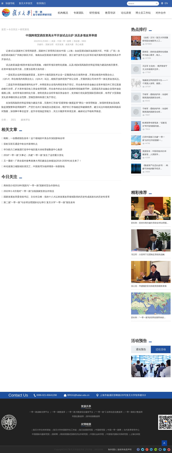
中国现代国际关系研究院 (117, 434)
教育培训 (110, 12)
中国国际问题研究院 (41, 434)
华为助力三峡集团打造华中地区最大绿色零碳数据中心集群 (33, 149)
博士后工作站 (143, 12)
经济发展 (59, 44)
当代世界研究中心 (131, 430)
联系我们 (41, 3)
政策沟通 (69, 44)
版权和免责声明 (125, 449)
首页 (3, 29)
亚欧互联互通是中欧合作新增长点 (21, 144)
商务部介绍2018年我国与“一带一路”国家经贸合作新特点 (32, 185)
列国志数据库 (78, 416)
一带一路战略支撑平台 (39, 412)
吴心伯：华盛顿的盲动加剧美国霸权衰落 (149, 286)
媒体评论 (25, 120)
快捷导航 (10, 3)
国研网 (55, 434)
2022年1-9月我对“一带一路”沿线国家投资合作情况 (29, 191)
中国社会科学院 (97, 434)
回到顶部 (164, 443)
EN (166, 3)
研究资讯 (24, 29)
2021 (13, 120)
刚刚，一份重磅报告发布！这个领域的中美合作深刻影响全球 (34, 138)
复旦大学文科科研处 (42, 430)
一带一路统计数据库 (134, 412)
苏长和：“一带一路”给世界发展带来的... (148, 317)
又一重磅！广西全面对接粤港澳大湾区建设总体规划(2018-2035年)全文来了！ (42, 161)
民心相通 (79, 44)
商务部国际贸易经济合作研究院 (74, 434)
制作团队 (112, 449)
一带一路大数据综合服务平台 (80, 412)
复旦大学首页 (25, 3)
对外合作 (161, 12)
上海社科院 (135, 434)
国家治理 (49, 44)
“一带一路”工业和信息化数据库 (109, 412)
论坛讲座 (126, 12)
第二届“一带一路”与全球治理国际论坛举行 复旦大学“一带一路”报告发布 (39, 202)
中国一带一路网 (114, 430)
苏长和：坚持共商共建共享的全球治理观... (149, 223)
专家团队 (79, 12)
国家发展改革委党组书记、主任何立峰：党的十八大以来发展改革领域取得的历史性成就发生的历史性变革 (57, 197)
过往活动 (161, 349)
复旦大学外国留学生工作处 (65, 430)
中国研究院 (100, 430)
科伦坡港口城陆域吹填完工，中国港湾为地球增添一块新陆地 (34, 166)
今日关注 (12, 29)
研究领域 (94, 12)
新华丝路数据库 (93, 416)
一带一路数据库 (58, 412)
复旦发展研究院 (86, 430)
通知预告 (141, 349)
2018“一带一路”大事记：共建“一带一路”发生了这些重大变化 (34, 155)
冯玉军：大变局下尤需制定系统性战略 (148, 254)
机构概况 (63, 12)
